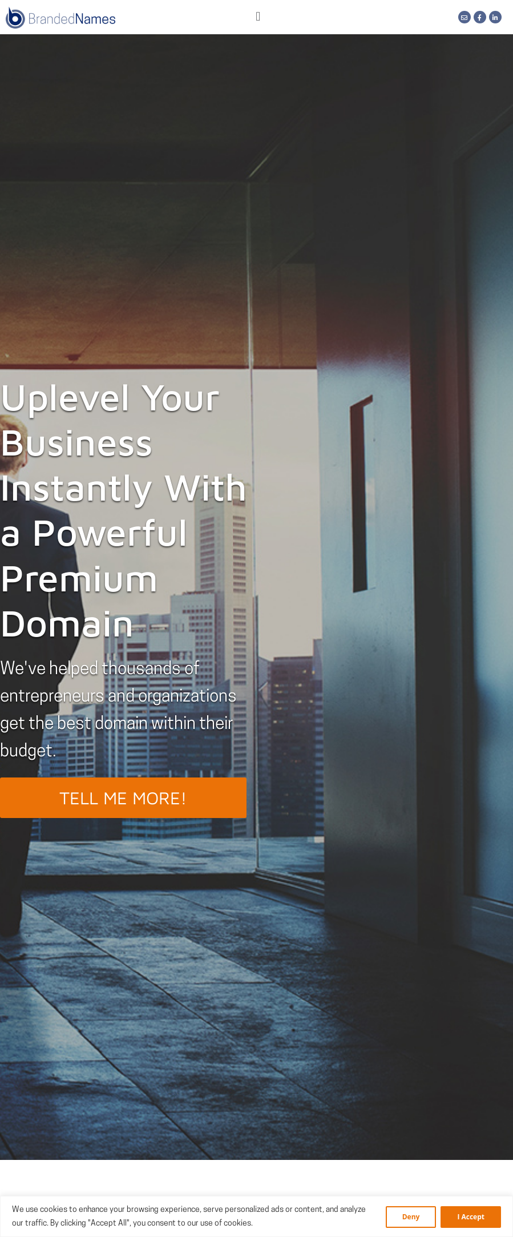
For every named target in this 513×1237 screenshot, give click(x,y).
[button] (258, 17)
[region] (256, 1216)
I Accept (470, 1217)
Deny (411, 1217)
